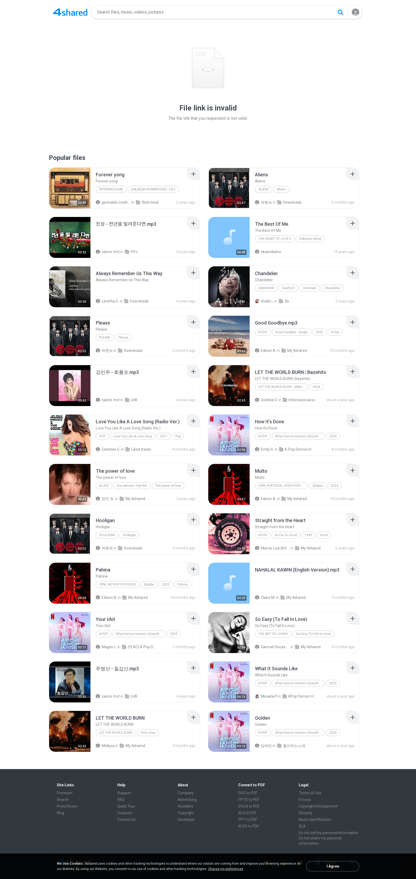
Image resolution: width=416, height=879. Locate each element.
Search (63, 799)
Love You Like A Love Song (132, 436)
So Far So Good (286, 535)
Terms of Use (310, 793)
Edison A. (265, 350)
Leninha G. (107, 301)
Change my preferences (225, 869)
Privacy (305, 799)
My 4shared (294, 350)
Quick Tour (126, 806)
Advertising (187, 799)
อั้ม (284, 301)
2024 (316, 387)
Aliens (263, 189)
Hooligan (107, 535)
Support (124, 793)
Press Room (67, 806)
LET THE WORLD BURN (115, 733)
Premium (64, 793)
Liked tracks (138, 449)
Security (306, 813)
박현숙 (263, 202)
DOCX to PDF (249, 806)
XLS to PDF (247, 813)
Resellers (185, 806)
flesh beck (147, 202)
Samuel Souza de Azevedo (272, 647)
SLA (302, 826)
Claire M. (265, 597)
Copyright (186, 813)
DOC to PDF (247, 793)
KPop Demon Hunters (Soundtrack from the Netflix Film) (300, 436)
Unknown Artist (310, 239)
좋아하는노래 (291, 746)
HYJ (131, 252)
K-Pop (262, 332)
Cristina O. (266, 400)
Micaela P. (266, 696)
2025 (319, 332)
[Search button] (340, 12)
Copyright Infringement (318, 806)
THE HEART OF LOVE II (274, 239)
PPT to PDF (247, 819)
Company (186, 793)
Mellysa (105, 746)
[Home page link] (70, 12)
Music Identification (315, 819)
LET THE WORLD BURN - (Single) (282, 387)
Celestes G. (108, 449)
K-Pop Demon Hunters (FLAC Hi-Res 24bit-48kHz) (296, 449)
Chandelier (332, 288)
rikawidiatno (268, 252)
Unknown (266, 288)
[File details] (69, 188)
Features (124, 813)
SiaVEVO (288, 288)
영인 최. (105, 499)
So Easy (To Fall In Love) (313, 634)
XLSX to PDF (248, 826)
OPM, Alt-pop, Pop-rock (117, 584)
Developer (186, 819)
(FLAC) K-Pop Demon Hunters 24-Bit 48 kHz (139, 647)
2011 (163, 436)
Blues (104, 486)
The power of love (168, 486)
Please (104, 337)
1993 (308, 535)
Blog (60, 813)
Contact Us (126, 819)
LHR (131, 400)
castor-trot (108, 252)
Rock (262, 535)
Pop (102, 436)
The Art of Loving (273, 634)
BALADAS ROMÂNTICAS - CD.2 (153, 189)
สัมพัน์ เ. (264, 301)
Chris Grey (147, 733)
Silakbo (318, 486)
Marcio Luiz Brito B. (272, 548)
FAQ (120, 799)
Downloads (289, 202)
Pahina (182, 584)
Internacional (111, 189)
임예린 (263, 746)
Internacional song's (300, 400)
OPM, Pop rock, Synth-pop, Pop (283, 486)
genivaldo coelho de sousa (113, 202)
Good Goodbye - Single (291, 332)
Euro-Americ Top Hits (132, 486)
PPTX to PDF (248, 799)
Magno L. (106, 647)
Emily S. (264, 449)
